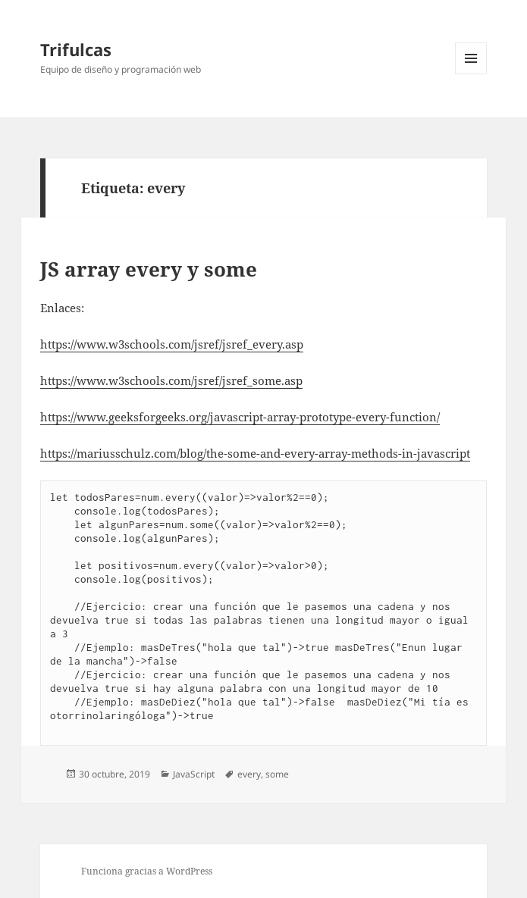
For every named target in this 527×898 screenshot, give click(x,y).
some (277, 774)
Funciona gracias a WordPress (146, 871)
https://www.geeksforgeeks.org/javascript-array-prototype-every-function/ (240, 416)
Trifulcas (75, 49)
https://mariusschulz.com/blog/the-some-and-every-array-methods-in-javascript (255, 453)
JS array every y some (148, 269)
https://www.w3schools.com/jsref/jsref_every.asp (171, 344)
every (249, 774)
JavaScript (194, 774)
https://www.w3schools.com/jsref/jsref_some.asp (171, 380)
